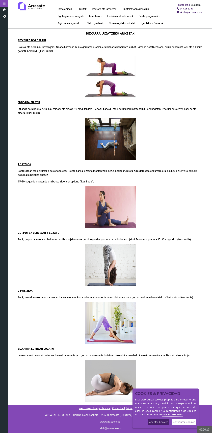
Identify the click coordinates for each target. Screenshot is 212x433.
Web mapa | (86, 408)
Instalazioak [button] (65, 9)
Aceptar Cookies (158, 422)
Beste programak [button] (148, 16)
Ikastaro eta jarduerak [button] (104, 9)
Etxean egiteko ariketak (122, 23)
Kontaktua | (118, 408)
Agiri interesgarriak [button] (69, 23)
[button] (4, 3)
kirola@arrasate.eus (191, 12)
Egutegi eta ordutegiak (71, 16)
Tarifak (83, 9)
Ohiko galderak (95, 23)
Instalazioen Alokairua (136, 9)
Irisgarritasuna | (102, 408)
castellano (184, 4)
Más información (172, 414)
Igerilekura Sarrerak (152, 23)
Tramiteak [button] (94, 16)
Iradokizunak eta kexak (120, 16)
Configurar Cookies (184, 422)
